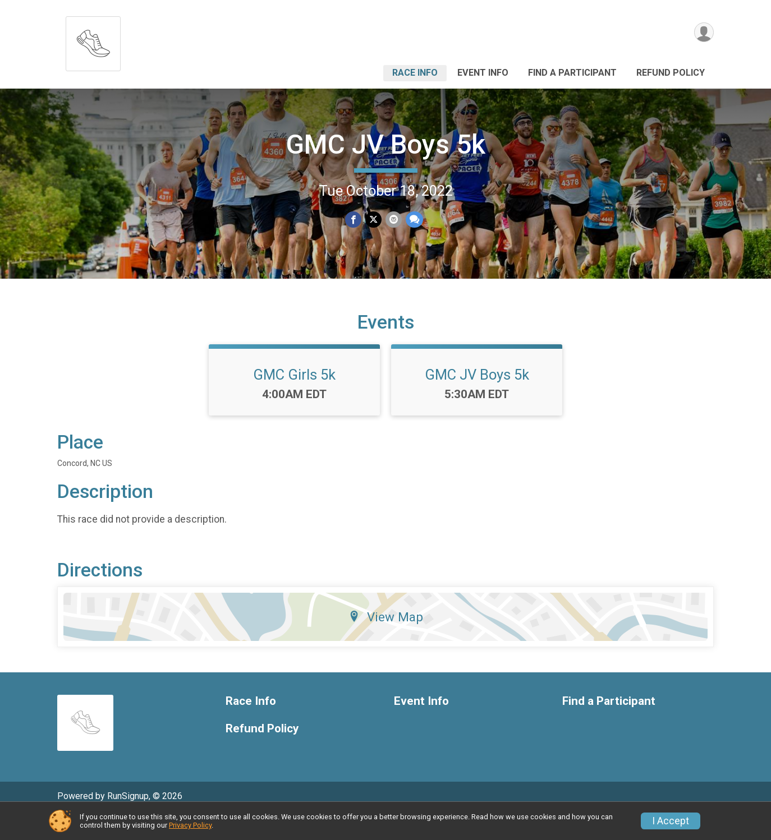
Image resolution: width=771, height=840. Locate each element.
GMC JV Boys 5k (385, 144)
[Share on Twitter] (373, 219)
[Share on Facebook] (354, 219)
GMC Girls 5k (294, 397)
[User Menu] (703, 32)
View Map (385, 640)
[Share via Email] (393, 219)
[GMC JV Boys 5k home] (93, 41)
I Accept (670, 821)
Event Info (482, 72)
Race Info (415, 72)
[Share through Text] (413, 219)
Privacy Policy (190, 825)
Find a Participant (572, 72)
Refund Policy (670, 72)
